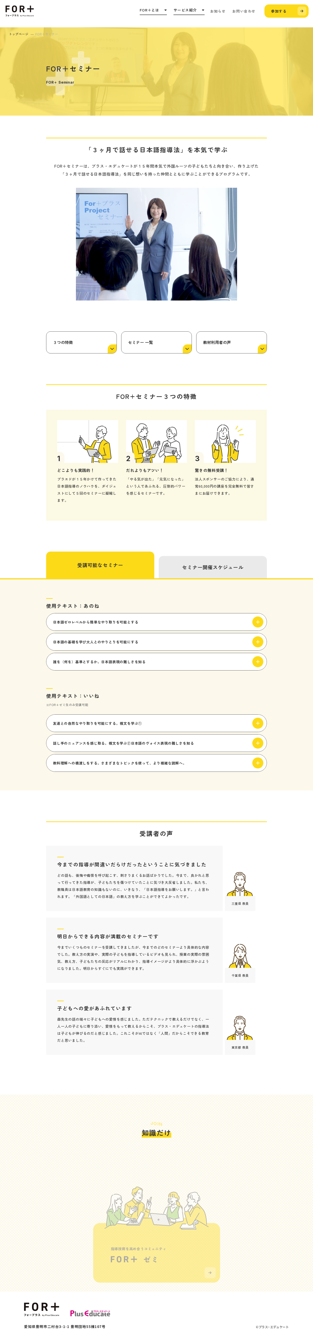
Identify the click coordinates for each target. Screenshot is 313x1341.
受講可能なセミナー (100, 564)
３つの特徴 (63, 342)
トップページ (18, 34)
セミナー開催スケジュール (212, 567)
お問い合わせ (244, 11)
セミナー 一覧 (140, 342)
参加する (279, 11)
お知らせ (218, 11)
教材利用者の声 (217, 342)
